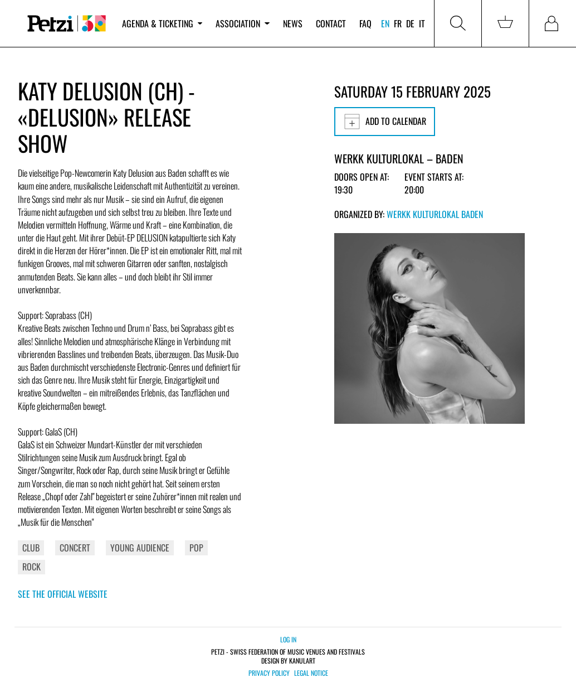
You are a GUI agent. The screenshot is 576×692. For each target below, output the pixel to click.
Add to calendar (384, 121)
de (410, 23)
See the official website (63, 594)
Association (242, 23)
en (385, 23)
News (292, 23)
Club (31, 547)
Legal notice (311, 673)
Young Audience (139, 547)
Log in (288, 639)
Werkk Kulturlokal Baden (435, 214)
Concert (75, 547)
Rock (31, 566)
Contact (331, 23)
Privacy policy (269, 673)
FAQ (365, 23)
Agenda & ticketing (162, 23)
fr (398, 23)
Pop (196, 547)
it (422, 23)
